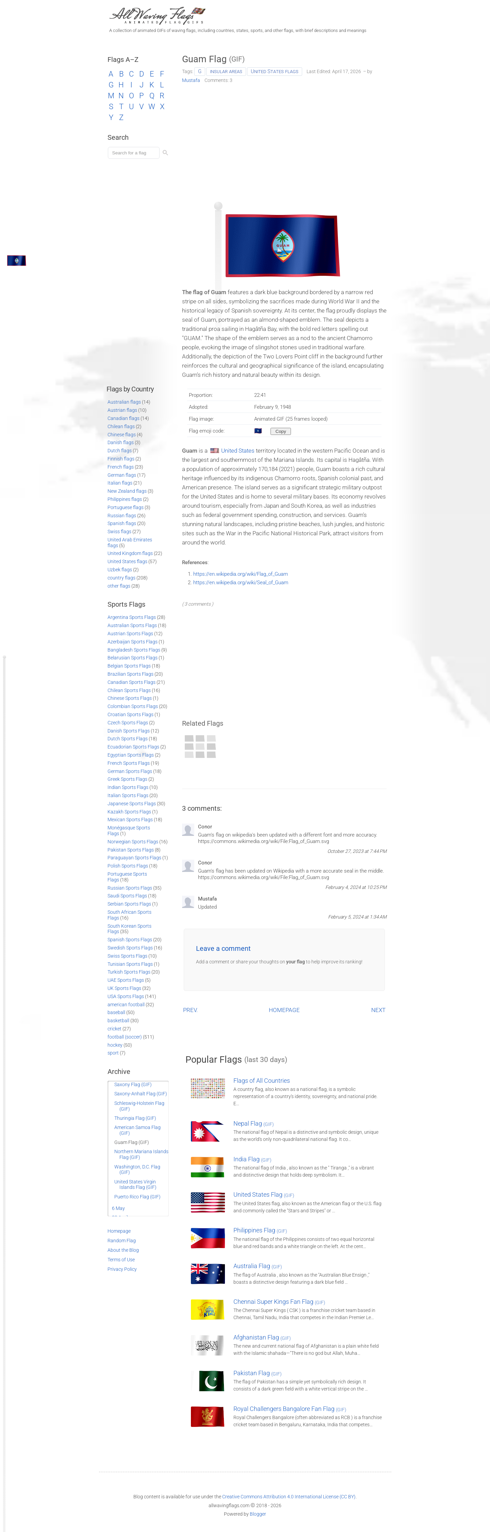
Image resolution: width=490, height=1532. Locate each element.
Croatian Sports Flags (130, 714)
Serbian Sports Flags (129, 904)
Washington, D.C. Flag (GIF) (137, 1169)
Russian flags (122, 515)
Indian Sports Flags (128, 787)
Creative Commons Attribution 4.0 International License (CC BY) (289, 1496)
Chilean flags (121, 426)
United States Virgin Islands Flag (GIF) (135, 1184)
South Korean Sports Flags (129, 929)
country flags (121, 577)
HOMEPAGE (284, 1010)
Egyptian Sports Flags (131, 755)
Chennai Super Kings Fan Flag (279, 1301)
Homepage (119, 1231)
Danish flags (121, 442)
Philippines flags (125, 499)
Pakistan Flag (257, 1373)
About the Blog (123, 1250)
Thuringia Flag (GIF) (135, 1118)
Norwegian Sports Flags (133, 841)
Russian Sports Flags (130, 888)
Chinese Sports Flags (130, 698)
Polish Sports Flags (128, 866)
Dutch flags (120, 450)
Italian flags (120, 483)
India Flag (252, 1159)
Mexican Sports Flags (130, 819)
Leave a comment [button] (223, 948)
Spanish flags (122, 523)
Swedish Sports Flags (130, 947)
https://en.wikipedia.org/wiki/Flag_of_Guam (240, 574)
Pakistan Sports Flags (131, 850)
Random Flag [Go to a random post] (122, 1240)
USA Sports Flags (126, 996)
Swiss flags (119, 531)
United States (238, 450)
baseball (116, 1012)
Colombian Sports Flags (133, 706)
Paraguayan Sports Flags (134, 857)
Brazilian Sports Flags (130, 674)
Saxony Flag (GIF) (133, 1084)
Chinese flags (122, 434)
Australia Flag (257, 1265)
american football (126, 1004)
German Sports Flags (130, 771)
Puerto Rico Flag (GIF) (137, 1196)
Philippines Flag (260, 1230)
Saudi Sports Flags (127, 895)
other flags (119, 586)
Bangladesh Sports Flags (134, 650)
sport (113, 1053)
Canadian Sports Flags (132, 682)
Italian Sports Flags (128, 795)
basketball (118, 1020)
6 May (118, 1208)
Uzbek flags (120, 569)
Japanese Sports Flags (132, 803)
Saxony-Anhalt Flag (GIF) (140, 1093)
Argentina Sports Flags (132, 617)
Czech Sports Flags (128, 722)
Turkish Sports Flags (129, 972)
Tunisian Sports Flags (130, 964)
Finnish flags (121, 458)
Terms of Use (121, 1259)
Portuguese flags (126, 507)
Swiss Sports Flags (127, 956)
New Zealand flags (127, 491)
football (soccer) (125, 1037)
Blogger (258, 1514)
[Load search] (134, 153)
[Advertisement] (284, 140)
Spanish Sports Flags (130, 939)
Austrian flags (122, 410)
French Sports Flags (129, 763)
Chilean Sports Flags (129, 690)
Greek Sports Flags (127, 779)
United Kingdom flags (130, 553)
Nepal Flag (253, 1123)
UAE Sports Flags (126, 980)
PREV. (190, 1010)
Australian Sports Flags (132, 625)
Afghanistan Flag (262, 1337)
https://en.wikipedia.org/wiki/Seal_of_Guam (240, 582)
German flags (122, 475)
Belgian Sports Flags (129, 666)
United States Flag (263, 1194)
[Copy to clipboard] (281, 431)
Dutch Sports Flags (128, 738)
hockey (115, 1045)
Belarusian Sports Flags (133, 657)
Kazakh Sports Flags (129, 811)
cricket (114, 1028)
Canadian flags (124, 418)
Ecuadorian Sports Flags (133, 747)
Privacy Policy (122, 1269)
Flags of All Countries (261, 1080)
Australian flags (124, 402)
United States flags (274, 71)
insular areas (226, 71)
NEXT (378, 1010)
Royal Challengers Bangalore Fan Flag (289, 1408)
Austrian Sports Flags (130, 633)
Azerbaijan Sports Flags (133, 641)
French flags (121, 467)
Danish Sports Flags (129, 731)
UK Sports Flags (124, 988)
